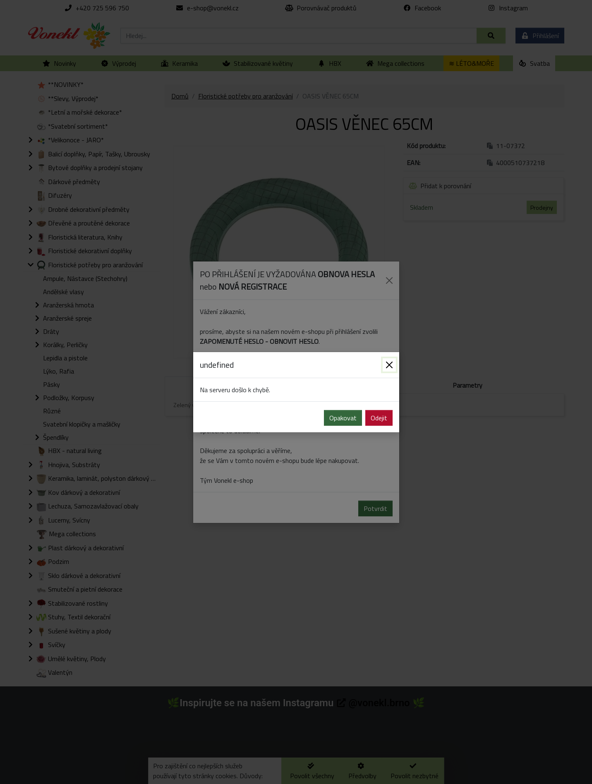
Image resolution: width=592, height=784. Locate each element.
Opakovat (343, 418)
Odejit (379, 418)
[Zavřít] (389, 365)
